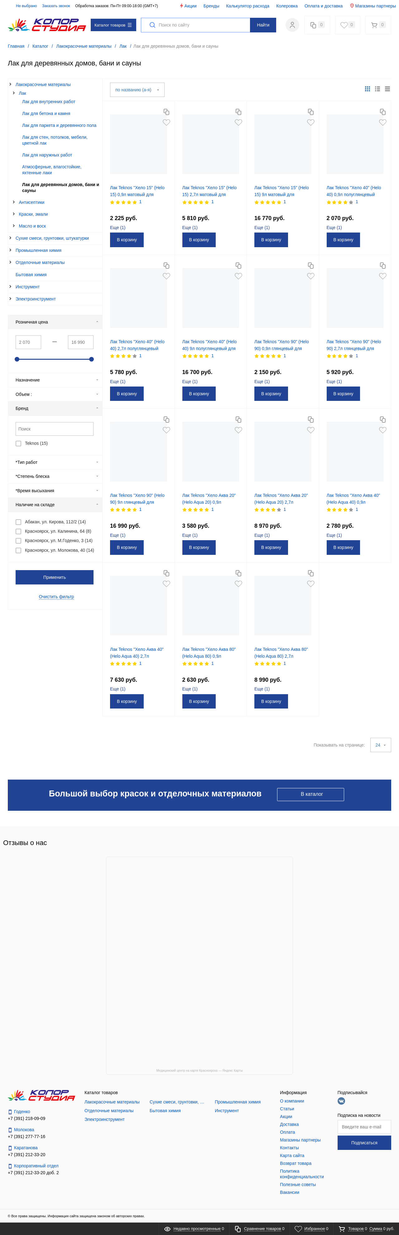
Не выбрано (23, 6)
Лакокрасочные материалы (43, 84)
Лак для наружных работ (47, 154)
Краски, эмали (33, 214)
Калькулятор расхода (247, 5)
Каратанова (23, 1148)
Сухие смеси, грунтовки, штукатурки (52, 238)
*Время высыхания (57, 490)
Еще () (118, 227)
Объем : (57, 394)
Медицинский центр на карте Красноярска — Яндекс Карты (199, 1070)
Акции (188, 5)
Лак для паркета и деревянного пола (59, 125)
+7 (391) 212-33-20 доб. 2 (33, 1172)
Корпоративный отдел (33, 1166)
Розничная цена (57, 322)
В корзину (127, 239)
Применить (54, 577)
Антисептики (32, 202)
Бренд (57, 408)
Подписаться (364, 1142)
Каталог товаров (113, 25)
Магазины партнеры (372, 5)
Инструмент (28, 286)
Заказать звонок (56, 6)
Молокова (21, 1129)
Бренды (211, 5)
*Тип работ (57, 462)
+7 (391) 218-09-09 (26, 1118)
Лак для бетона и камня (46, 113)
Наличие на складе (57, 504)
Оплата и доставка (324, 5)
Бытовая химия (31, 274)
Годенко (19, 1111)
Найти (263, 24)
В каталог (312, 794)
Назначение (57, 379)
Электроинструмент (36, 298)
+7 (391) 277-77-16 (26, 1136)
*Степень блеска (57, 476)
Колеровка (287, 5)
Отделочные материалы (40, 262)
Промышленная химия (38, 250)
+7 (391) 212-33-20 (26, 1154)
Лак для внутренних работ (48, 101)
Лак (22, 93)
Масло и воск (32, 225)
